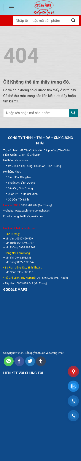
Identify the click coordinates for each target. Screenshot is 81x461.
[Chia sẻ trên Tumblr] (41, 361)
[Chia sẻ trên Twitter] (30, 361)
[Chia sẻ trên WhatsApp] (8, 361)
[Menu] (11, 7)
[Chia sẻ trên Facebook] (19, 361)
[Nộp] (73, 20)
